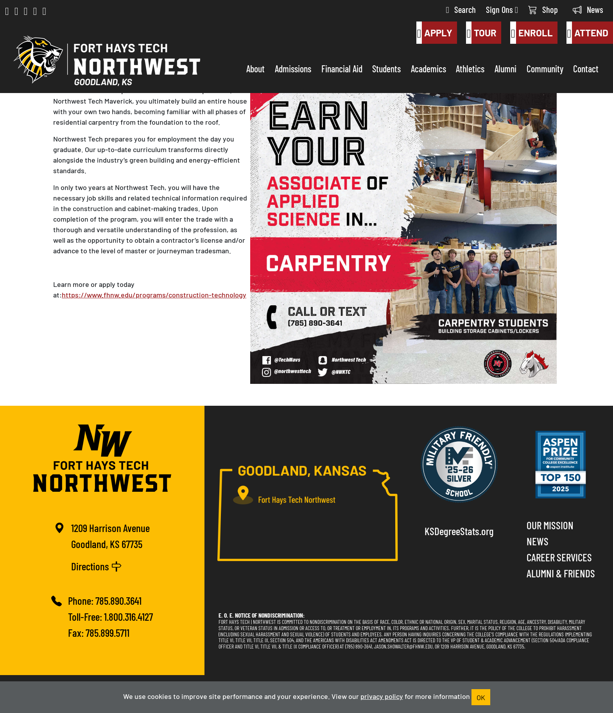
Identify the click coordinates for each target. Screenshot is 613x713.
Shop (543, 9)
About (255, 68)
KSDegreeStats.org (459, 530)
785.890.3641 (118, 600)
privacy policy (381, 695)
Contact (586, 68)
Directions (96, 566)
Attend (587, 32)
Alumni (505, 68)
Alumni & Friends (561, 573)
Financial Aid (341, 68)
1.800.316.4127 (128, 616)
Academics (428, 68)
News (588, 9)
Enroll (531, 32)
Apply (434, 32)
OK (481, 697)
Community (545, 68)
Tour (481, 32)
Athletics (470, 68)
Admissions (293, 68)
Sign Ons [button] (502, 9)
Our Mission (550, 525)
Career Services (559, 557)
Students (386, 68)
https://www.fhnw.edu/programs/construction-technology (154, 294)
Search (461, 9)
